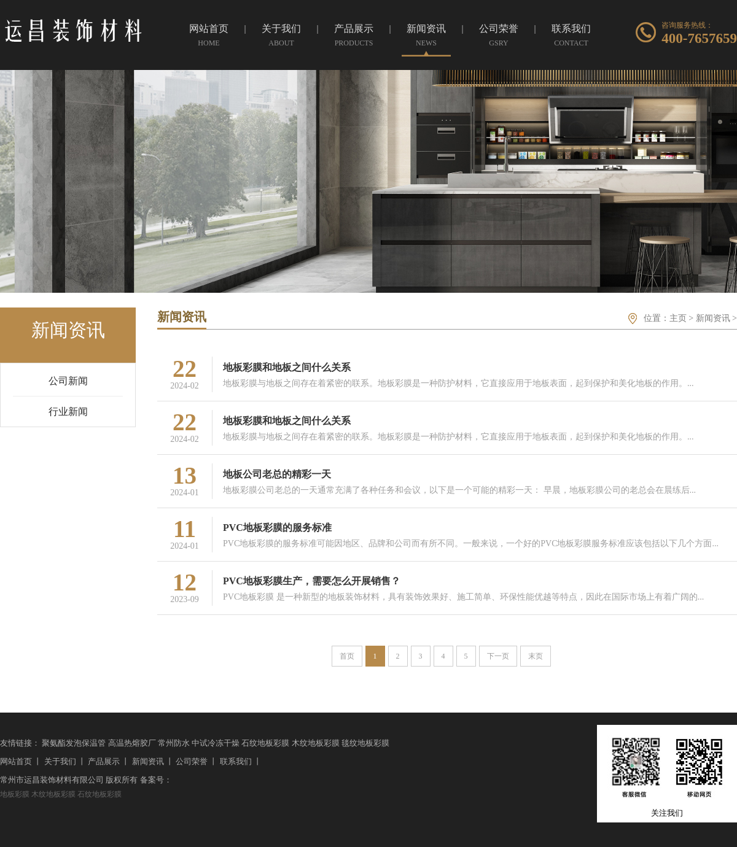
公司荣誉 (192, 761)
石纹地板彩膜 (265, 743)
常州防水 (174, 743)
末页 (535, 656)
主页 (678, 318)
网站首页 (16, 761)
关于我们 (60, 761)
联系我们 (236, 761)
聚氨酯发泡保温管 (74, 743)
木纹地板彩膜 (316, 743)
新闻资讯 (713, 318)
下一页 (498, 656)
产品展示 (104, 761)
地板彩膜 (14, 794)
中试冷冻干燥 (216, 743)
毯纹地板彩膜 (365, 743)
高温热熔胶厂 (132, 743)
